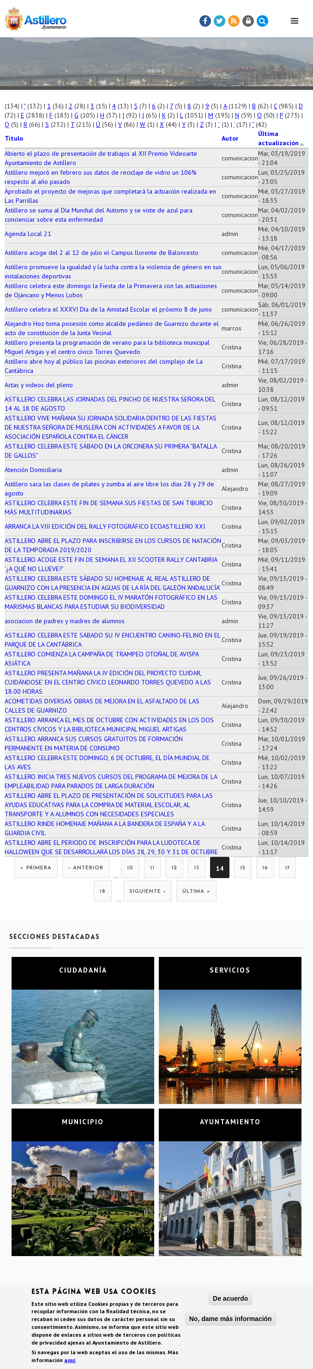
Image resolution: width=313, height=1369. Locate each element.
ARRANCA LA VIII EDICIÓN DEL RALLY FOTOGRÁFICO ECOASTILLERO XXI (105, 526)
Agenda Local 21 (28, 234)
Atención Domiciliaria (33, 470)
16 (265, 868)
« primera (36, 868)
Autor (230, 138)
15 (243, 868)
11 (152, 868)
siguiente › (147, 891)
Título (14, 138)
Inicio (154, 70)
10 (130, 868)
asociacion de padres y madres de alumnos (65, 621)
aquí (70, 1361)
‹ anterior (85, 868)
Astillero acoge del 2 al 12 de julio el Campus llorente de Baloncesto (102, 252)
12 (174, 868)
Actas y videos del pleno (39, 385)
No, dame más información (230, 1320)
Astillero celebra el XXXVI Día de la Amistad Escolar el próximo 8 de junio (108, 309)
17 (287, 868)
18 (103, 891)
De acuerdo (230, 1300)
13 (196, 868)
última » (196, 891)
